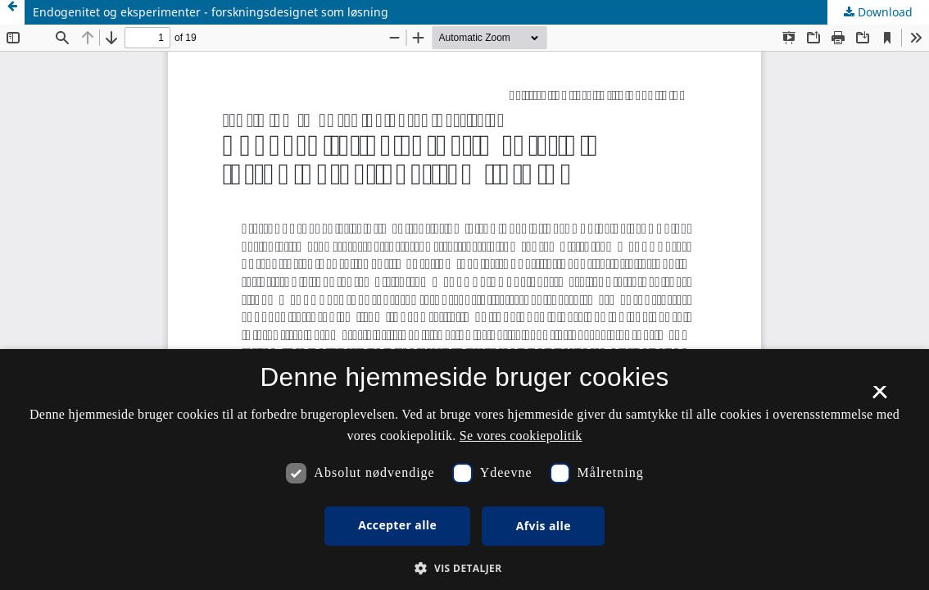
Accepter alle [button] (397, 525)
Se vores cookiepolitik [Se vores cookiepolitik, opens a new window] (521, 435)
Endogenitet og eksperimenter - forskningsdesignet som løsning (210, 12)
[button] (464, 568)
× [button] (879, 397)
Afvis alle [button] (543, 525)
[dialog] (464, 469)
